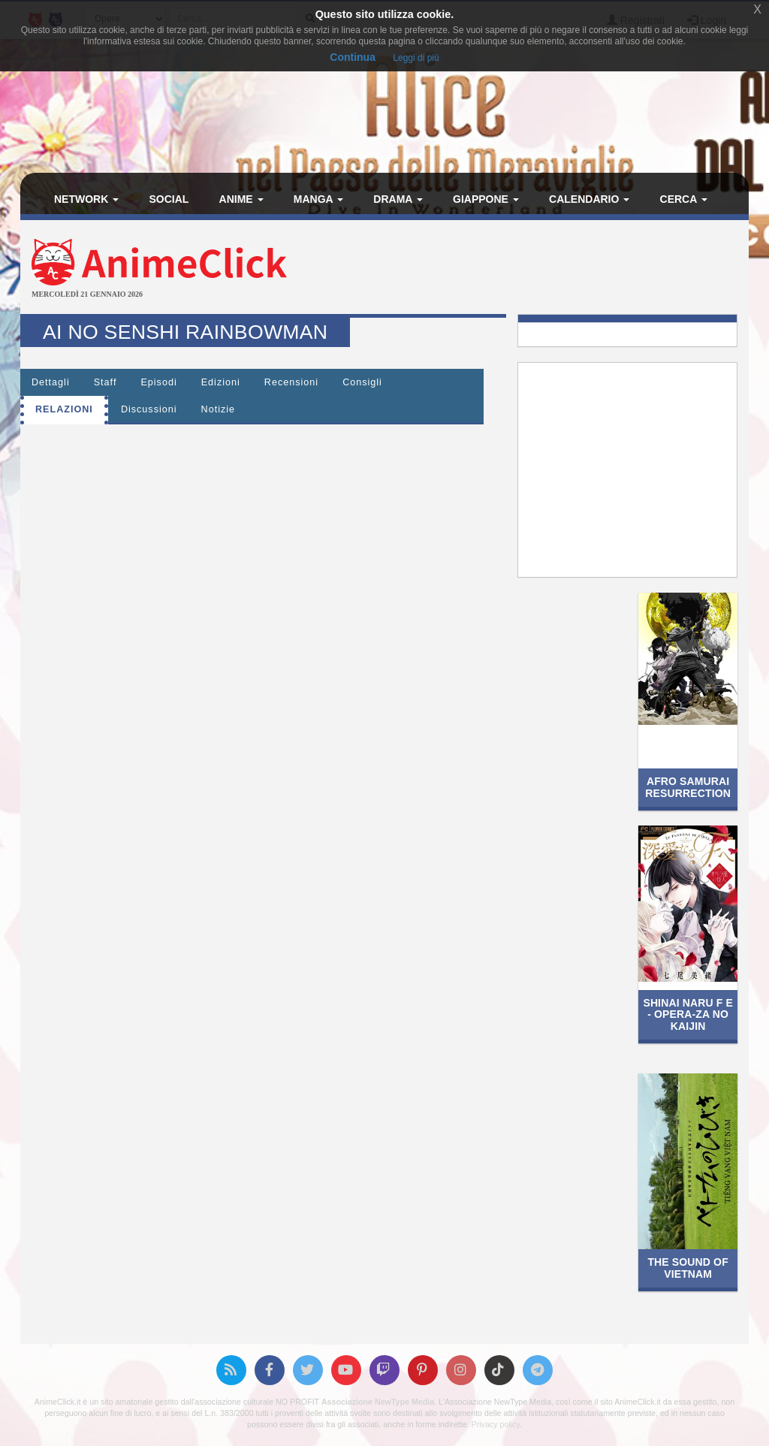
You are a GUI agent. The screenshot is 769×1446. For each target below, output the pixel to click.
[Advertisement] (505, 269)
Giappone (486, 199)
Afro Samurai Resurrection (688, 786)
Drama (397, 199)
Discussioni (149, 409)
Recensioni (291, 382)
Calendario (589, 199)
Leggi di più (416, 58)
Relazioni (64, 409)
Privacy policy (496, 1424)
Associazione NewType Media (377, 1401)
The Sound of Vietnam (687, 1267)
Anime (241, 199)
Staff (105, 382)
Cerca (683, 199)
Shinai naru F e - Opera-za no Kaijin (687, 1014)
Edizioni (220, 382)
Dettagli (51, 382)
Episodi (158, 382)
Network (86, 199)
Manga (318, 199)
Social (168, 199)
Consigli (362, 382)
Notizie (218, 409)
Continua (352, 57)
